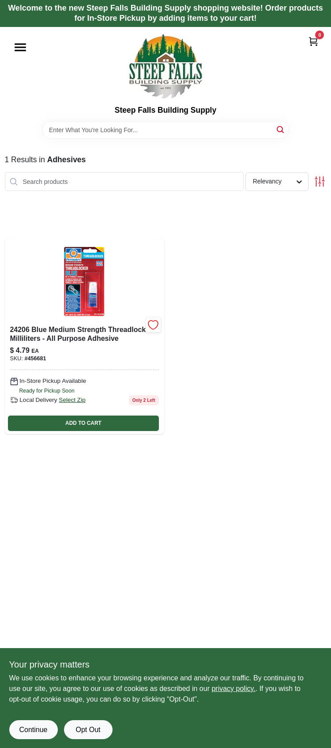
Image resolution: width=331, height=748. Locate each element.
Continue (33, 729)
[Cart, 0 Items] (313, 41)
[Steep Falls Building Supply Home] (165, 66)
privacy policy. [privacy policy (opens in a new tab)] (233, 688)
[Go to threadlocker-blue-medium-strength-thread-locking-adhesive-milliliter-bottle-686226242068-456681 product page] (84, 336)
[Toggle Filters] (320, 181)
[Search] (281, 129)
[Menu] (20, 47)
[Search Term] (165, 130)
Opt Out (87, 729)
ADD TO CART (83, 423)
